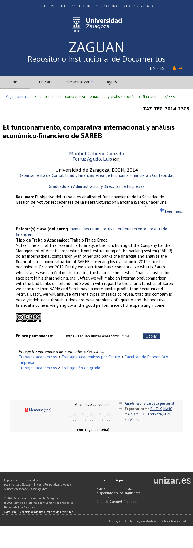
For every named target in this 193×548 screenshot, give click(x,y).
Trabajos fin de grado (80, 367)
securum (91, 229)
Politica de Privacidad (174, 521)
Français (130, 501)
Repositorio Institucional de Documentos (96, 59)
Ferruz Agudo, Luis (92, 159)
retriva (108, 229)
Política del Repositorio (115, 480)
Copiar (151, 336)
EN (153, 68)
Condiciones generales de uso (141, 521)
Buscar (26, 484)
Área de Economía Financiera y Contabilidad (135, 175)
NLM (166, 414)
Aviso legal (11, 512)
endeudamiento (132, 229)
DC (144, 414)
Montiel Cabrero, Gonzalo (96, 153)
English (102, 501)
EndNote (155, 414)
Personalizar (77, 82)
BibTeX (156, 408)
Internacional (107, 6)
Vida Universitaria (138, 6)
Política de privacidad (59, 512)
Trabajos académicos (38, 357)
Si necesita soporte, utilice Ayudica (26, 489)
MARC (167, 408)
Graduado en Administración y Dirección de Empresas (97, 186)
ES (162, 68)
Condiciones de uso (31, 512)
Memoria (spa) (38, 410)
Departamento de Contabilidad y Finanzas (56, 175)
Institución (80, 6)
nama (75, 229)
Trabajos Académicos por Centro (90, 357)
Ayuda (112, 82)
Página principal (18, 96)
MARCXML (132, 414)
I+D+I (62, 6)
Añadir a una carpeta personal (149, 403)
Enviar (45, 82)
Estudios (46, 6)
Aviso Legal (115, 521)
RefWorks (132, 419)
